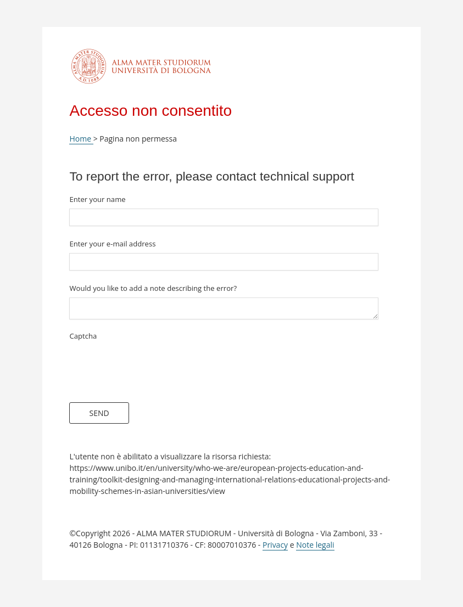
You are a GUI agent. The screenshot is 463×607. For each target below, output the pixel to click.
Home (81, 138)
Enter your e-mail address (112, 244)
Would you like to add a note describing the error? (153, 288)
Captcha (83, 336)
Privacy (275, 544)
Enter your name (97, 199)
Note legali (315, 544)
